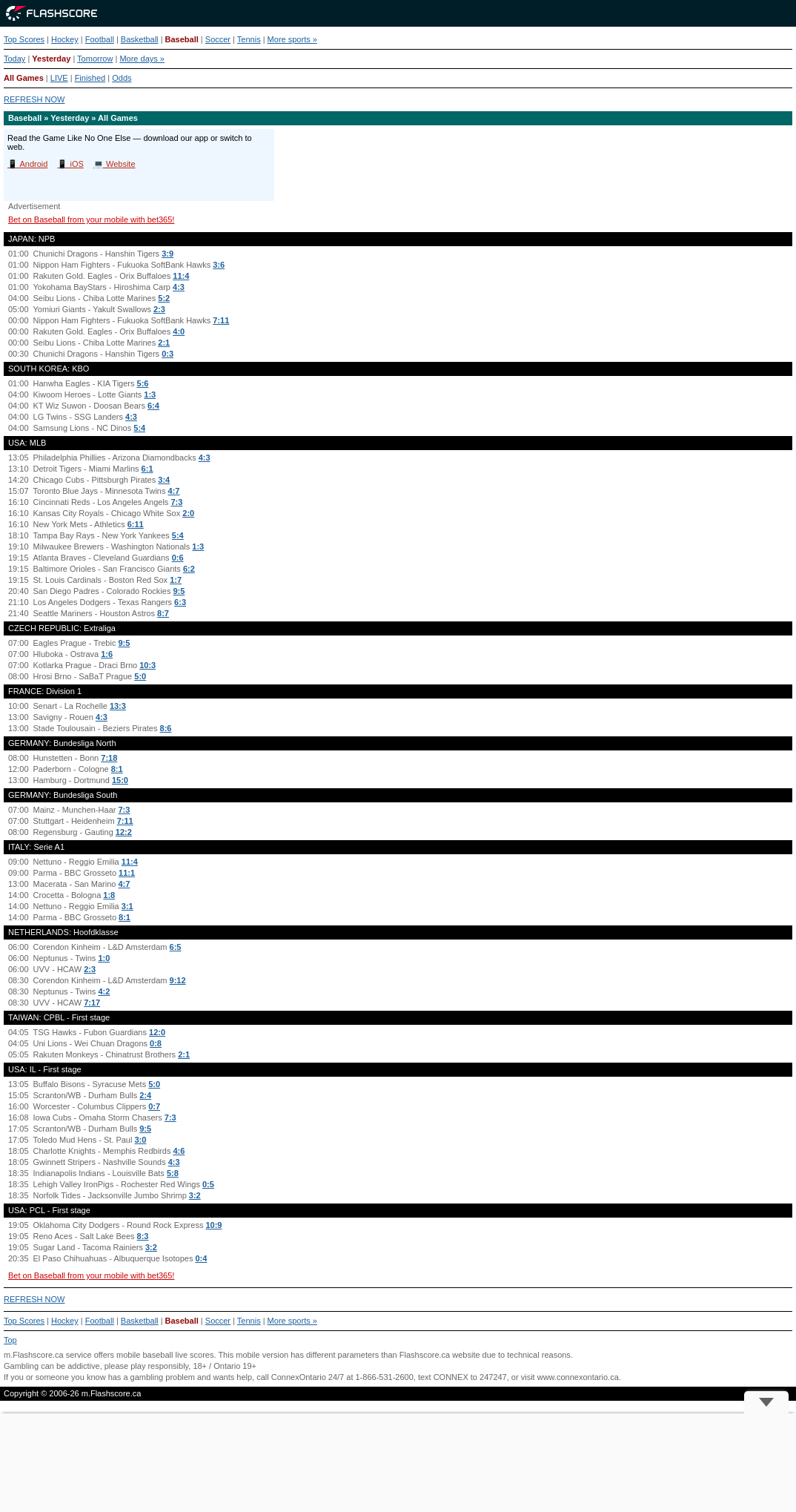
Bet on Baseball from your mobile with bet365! (91, 219)
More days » (142, 58)
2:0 (188, 513)
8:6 (166, 728)
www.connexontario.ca (578, 1377)
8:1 (117, 769)
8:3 (143, 1236)
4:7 (174, 490)
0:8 (156, 1043)
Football (99, 39)
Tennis (249, 39)
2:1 (164, 342)
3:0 (141, 1139)
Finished (90, 77)
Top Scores (24, 39)
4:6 (179, 1150)
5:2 (164, 298)
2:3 (159, 309)
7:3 (176, 502)
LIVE (59, 77)
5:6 (143, 383)
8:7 (163, 613)
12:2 (124, 832)
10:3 (147, 665)
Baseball (182, 39)
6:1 (147, 468)
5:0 (140, 676)
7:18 (109, 757)
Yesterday (51, 58)
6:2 (189, 568)
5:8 (173, 1173)
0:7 (154, 1106)
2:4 (145, 1095)
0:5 (208, 1184)
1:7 (176, 579)
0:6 (178, 557)
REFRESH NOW (34, 99)
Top (10, 1340)
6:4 (153, 405)
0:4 (201, 1258)
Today (14, 58)
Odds (121, 77)
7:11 (221, 320)
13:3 (118, 705)
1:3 (150, 394)
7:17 (92, 1002)
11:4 (181, 275)
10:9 (213, 1225)
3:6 (219, 264)
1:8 (109, 895)
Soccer (217, 39)
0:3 (167, 353)
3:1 (127, 906)
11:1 (127, 872)
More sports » (292, 39)
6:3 (180, 602)
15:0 (120, 780)
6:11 (135, 524)
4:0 (179, 331)
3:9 (167, 253)
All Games (24, 77)
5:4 (139, 427)
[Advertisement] (398, 1462)
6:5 (176, 946)
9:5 (179, 591)
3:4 (164, 479)
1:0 (104, 958)
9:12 (178, 980)
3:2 (195, 1195)
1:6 (107, 654)
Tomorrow (95, 58)
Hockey (65, 39)
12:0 (157, 1032)
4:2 (104, 991)
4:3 (179, 287)
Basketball (140, 39)
